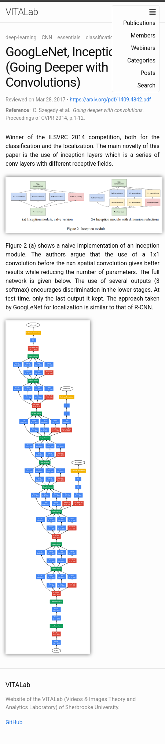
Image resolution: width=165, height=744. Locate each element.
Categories (141, 60)
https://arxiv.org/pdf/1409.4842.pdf (110, 100)
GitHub (14, 722)
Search (146, 85)
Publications (139, 22)
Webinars (143, 47)
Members (143, 35)
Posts (147, 72)
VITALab (22, 11)
